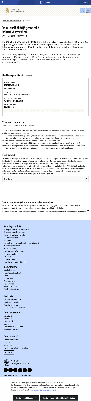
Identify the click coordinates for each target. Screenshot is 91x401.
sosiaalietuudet (34, 111)
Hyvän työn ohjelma (12, 302)
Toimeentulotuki (11, 254)
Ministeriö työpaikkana (13, 326)
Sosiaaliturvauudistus (13, 299)
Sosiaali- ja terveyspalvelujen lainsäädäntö (22, 243)
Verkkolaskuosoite (11, 329)
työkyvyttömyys (78, 111)
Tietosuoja (8, 342)
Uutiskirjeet (9, 278)
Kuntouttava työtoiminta (14, 251)
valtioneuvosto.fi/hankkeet (76, 211)
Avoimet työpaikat (11, 286)
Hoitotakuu (9, 240)
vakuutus (58, 111)
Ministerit (8, 316)
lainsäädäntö (66, 111)
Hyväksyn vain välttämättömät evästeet (59, 398)
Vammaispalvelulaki (12, 245)
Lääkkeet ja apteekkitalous (15, 307)
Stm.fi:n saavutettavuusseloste (17, 348)
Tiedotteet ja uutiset (13, 273)
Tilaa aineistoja (10, 281)
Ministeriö (8, 318)
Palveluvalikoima (11, 305)
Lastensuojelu (10, 259)
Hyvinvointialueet (11, 237)
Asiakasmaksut (10, 248)
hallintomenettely (47, 111)
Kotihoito (7, 256)
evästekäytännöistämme (45, 389)
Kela (26, 111)
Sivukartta (8, 345)
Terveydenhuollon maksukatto (17, 229)
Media (86, 2)
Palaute (9, 352)
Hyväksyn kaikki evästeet (26, 398)
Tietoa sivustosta (11, 339)
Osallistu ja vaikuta (11, 289)
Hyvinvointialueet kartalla (15, 235)
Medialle (7, 324)
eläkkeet (7, 111)
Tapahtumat (9, 283)
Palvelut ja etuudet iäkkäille (15, 262)
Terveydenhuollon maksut (15, 232)
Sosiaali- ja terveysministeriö (12, 21)
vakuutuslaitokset (17, 111)
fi (23, 21)
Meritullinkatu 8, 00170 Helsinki (17, 375)
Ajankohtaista (9, 270)
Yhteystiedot (9, 321)
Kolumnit (8, 275)
